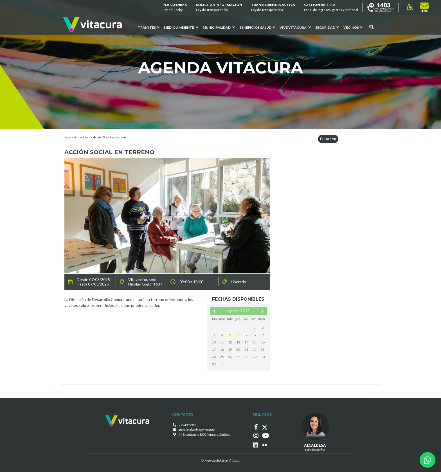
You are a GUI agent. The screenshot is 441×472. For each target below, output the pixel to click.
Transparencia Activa (273, 7)
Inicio (67, 137)
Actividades (82, 137)
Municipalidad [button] (219, 27)
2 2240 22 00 (185, 426)
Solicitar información (219, 7)
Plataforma (175, 7)
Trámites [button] (148, 27)
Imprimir (323, 139)
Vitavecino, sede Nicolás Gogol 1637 (145, 282)
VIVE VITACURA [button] (295, 27)
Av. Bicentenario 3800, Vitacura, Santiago (204, 436)
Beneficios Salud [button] (257, 27)
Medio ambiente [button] (181, 27)
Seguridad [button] (327, 27)
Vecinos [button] (353, 27)
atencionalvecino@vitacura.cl (196, 431)
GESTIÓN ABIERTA (331, 7)
